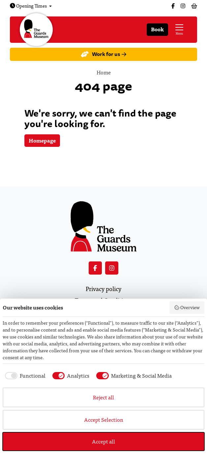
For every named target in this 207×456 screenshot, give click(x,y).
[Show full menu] (179, 29)
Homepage (42, 140)
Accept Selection (103, 419)
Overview (187, 307)
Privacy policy (103, 288)
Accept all (103, 441)
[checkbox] (24, 376)
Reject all (103, 397)
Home (104, 72)
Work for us (103, 54)
